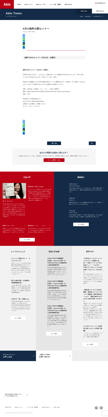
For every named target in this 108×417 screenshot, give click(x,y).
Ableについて (28, 4)
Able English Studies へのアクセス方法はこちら (13, 395)
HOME (19, 4)
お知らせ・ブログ (41, 4)
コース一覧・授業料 (55, 4)
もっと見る (27, 239)
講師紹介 (81, 177)
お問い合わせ (68, 4)
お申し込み (84, 11)
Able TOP (8, 407)
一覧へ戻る (54, 143)
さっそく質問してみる (54, 160)
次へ (92, 143)
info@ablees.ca (101, 3)
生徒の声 (27, 177)
